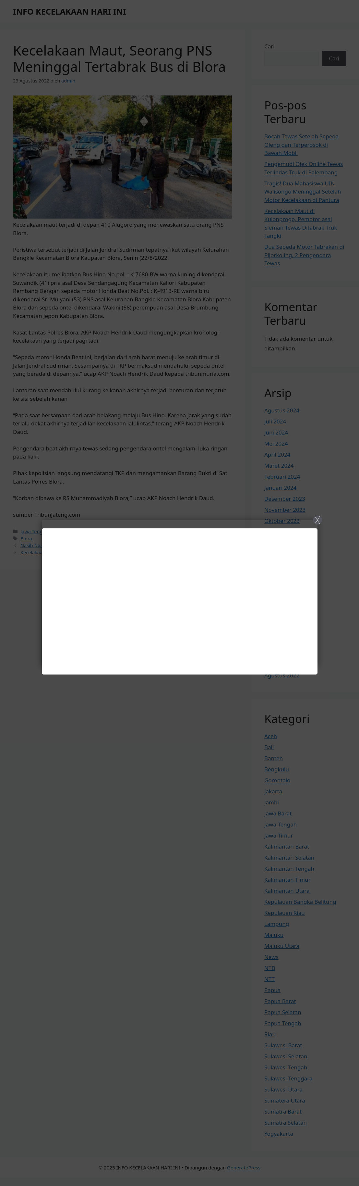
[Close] (179, 593)
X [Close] (317, 519)
